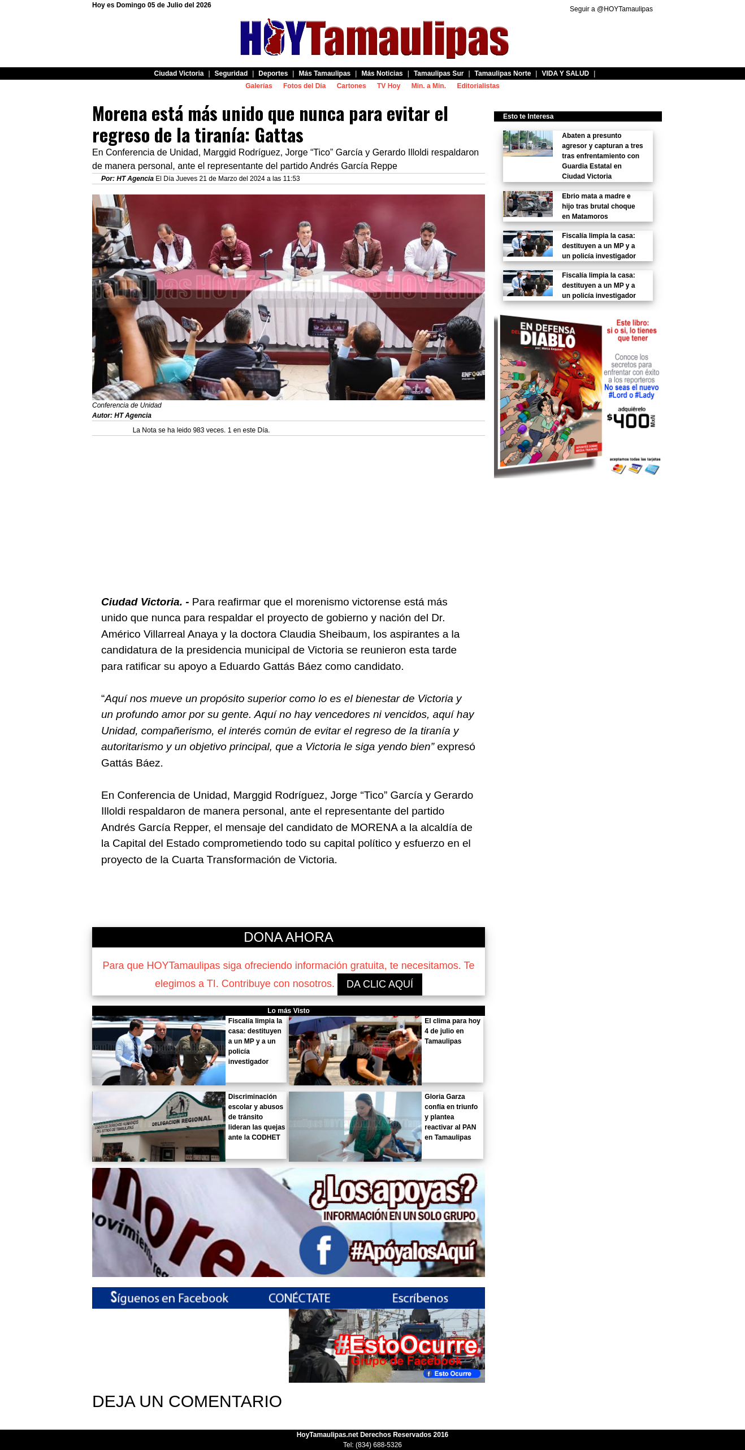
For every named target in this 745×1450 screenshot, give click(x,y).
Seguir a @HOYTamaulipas (611, 9)
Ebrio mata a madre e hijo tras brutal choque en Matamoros (598, 206)
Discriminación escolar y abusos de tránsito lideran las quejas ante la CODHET (256, 1117)
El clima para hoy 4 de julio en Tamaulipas (452, 1031)
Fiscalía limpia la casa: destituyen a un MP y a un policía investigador (255, 1041)
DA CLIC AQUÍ (379, 984)
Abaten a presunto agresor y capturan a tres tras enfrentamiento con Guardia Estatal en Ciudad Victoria (602, 156)
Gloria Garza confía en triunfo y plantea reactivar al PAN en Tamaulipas (451, 1117)
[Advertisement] (288, 515)
